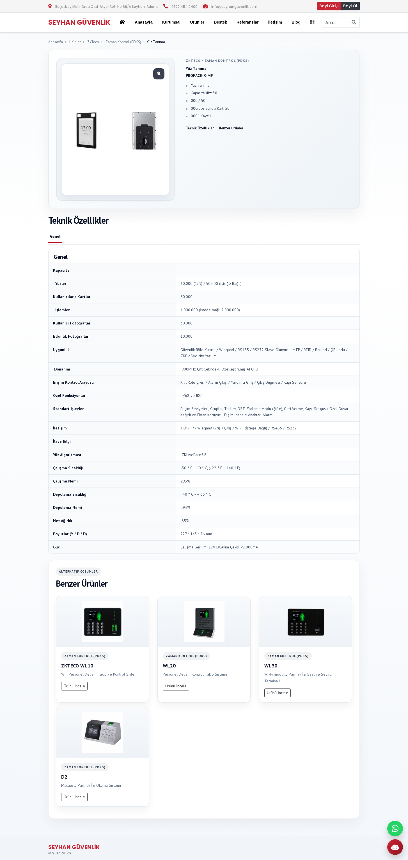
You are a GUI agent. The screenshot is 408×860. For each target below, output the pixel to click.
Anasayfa (143, 22)
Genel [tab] (55, 236)
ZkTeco (93, 42)
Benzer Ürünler (231, 128)
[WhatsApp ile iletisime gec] (395, 828)
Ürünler (75, 42)
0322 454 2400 (184, 6)
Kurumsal (171, 22)
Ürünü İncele (74, 686)
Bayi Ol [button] (350, 6)
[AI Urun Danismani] (395, 847)
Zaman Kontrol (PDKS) (123, 42)
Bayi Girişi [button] (328, 6)
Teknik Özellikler (200, 128)
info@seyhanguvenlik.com (234, 6)
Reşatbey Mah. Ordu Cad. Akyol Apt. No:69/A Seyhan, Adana (106, 6)
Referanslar (248, 22)
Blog (296, 22)
